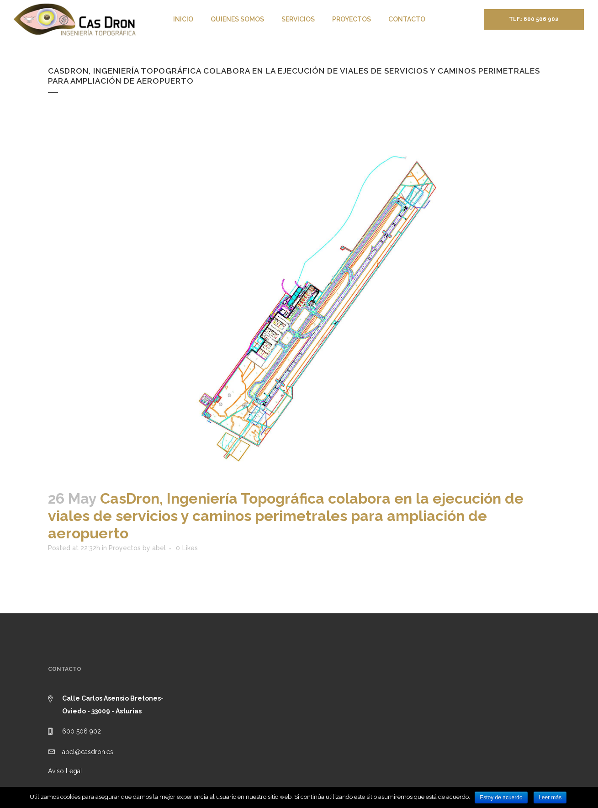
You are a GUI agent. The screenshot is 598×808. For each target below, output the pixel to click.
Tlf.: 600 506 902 (534, 19)
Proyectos (125, 548)
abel (159, 548)
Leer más (550, 797)
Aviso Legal (65, 771)
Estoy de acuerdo (501, 797)
